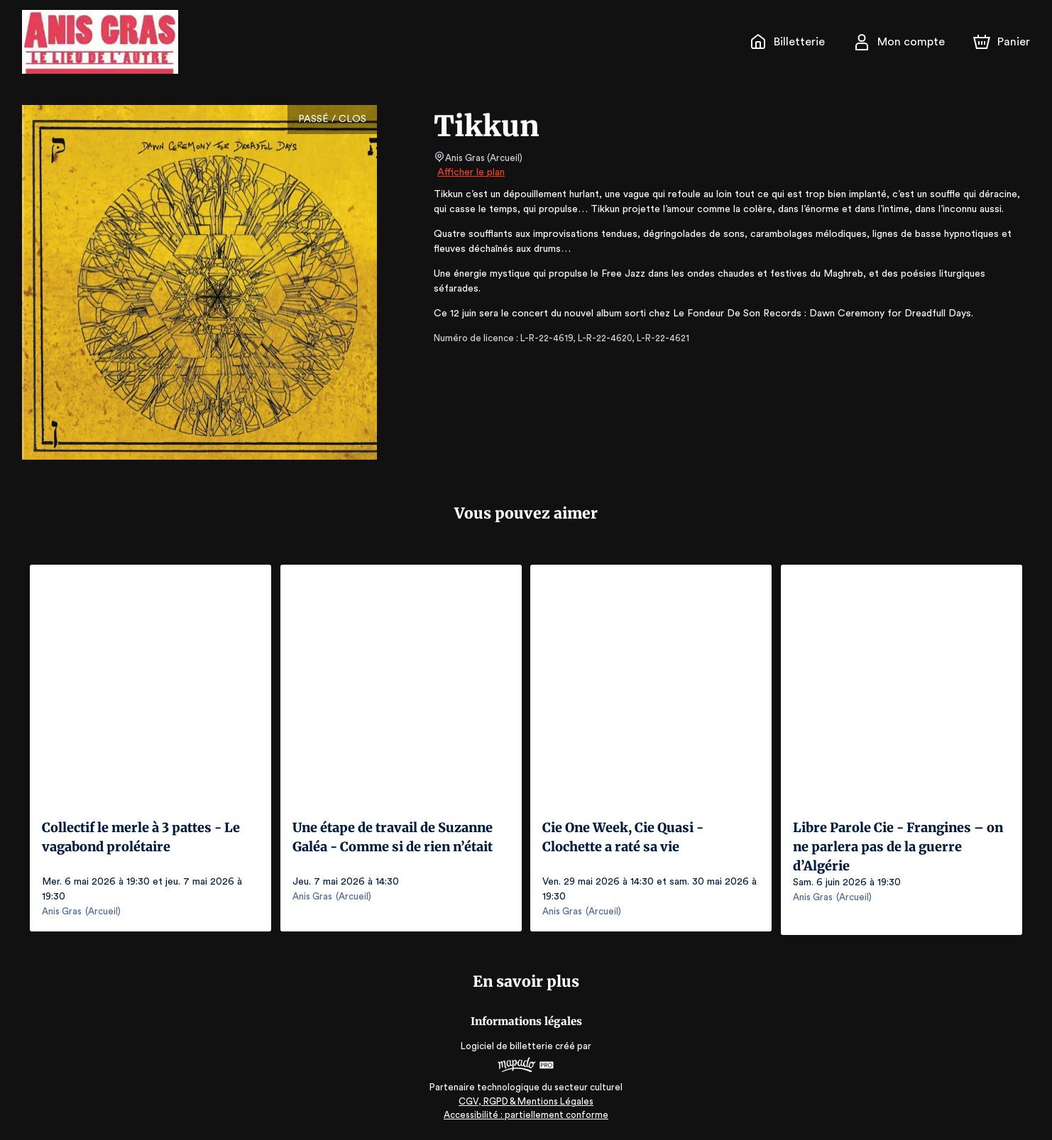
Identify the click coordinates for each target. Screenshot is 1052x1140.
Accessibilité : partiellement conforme (526, 1111)
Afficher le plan (470, 172)
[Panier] (1001, 42)
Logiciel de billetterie (507, 1042)
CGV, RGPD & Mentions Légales (526, 1097)
